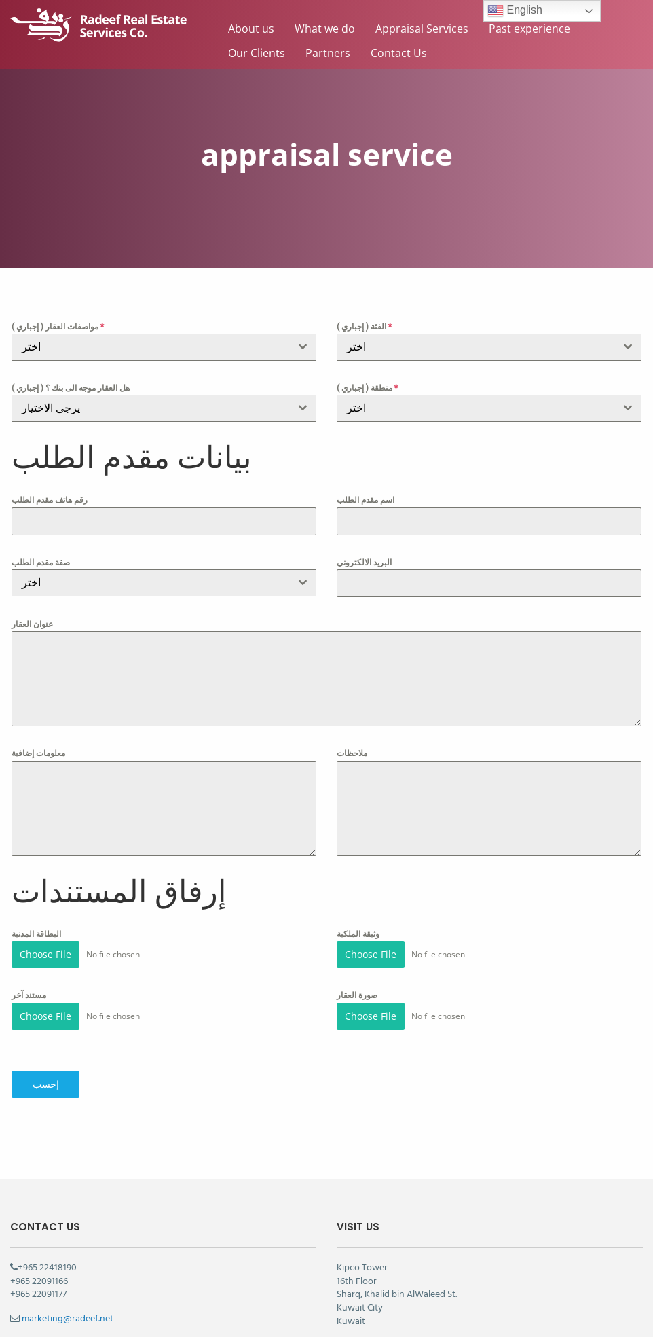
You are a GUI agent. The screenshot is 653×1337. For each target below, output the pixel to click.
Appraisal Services (421, 28)
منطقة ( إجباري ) (367, 388)
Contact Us (399, 53)
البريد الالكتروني (364, 562)
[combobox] (164, 347)
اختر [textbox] (31, 582)
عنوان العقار (32, 624)
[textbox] (151, 347)
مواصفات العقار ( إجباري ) (58, 327)
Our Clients (256, 53)
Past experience (529, 28)
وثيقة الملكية (358, 934)
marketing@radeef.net (67, 1319)
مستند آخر (29, 995)
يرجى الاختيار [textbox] (51, 408)
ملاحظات (352, 753)
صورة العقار (357, 995)
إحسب (46, 1084)
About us (251, 28)
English (514, 11)
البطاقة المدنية (36, 934)
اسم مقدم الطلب (365, 500)
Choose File (45, 954)
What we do (325, 28)
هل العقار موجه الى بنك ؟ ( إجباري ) (71, 388)
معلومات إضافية (38, 753)
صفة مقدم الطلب (41, 562)
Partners (327, 53)
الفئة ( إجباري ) (364, 327)
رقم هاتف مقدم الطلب (50, 500)
